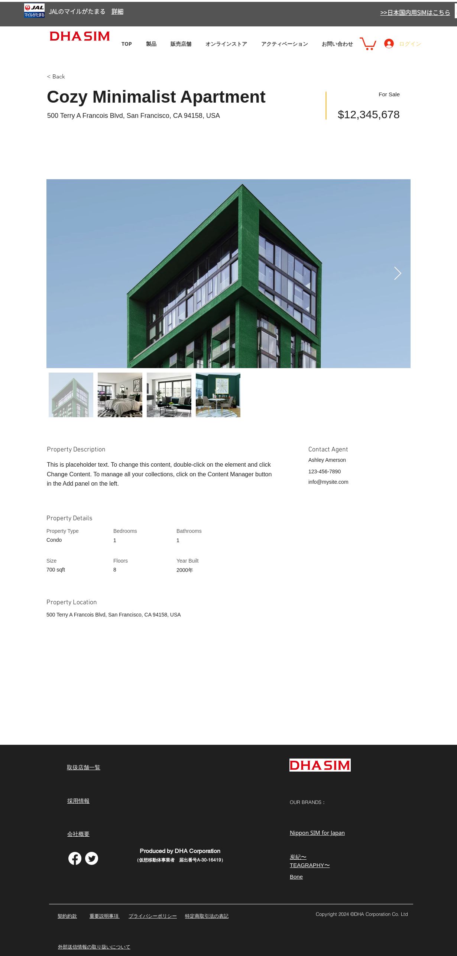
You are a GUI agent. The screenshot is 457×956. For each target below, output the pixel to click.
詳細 (117, 12)
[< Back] (73, 76)
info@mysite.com (328, 482)
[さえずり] (91, 858)
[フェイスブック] (74, 858)
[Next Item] (397, 274)
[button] (368, 43)
